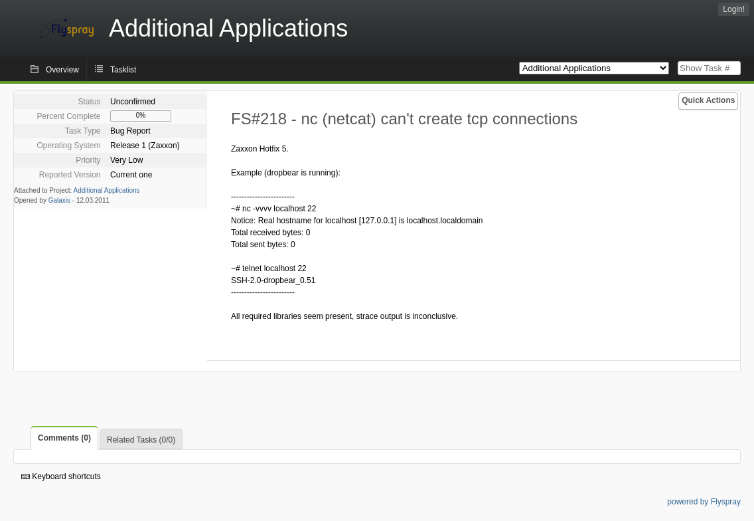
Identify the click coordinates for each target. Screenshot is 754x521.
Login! (734, 9)
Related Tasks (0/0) (141, 440)
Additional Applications (107, 190)
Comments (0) (64, 438)
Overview (62, 69)
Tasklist (123, 69)
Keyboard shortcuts (61, 476)
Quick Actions (708, 100)
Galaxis (59, 200)
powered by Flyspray (704, 501)
